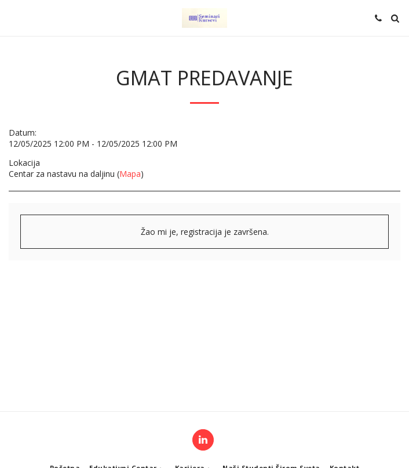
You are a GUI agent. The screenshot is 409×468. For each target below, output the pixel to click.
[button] (13, 18)
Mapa (130, 173)
